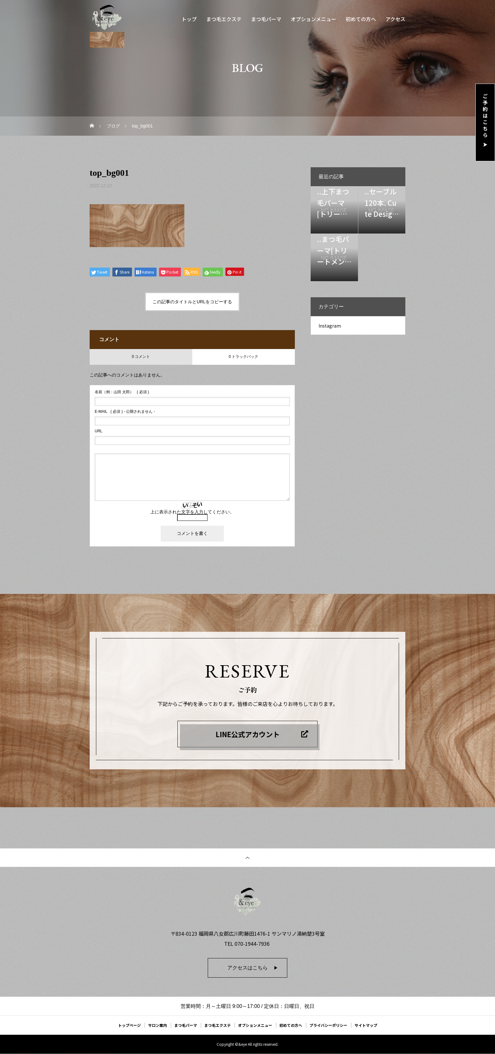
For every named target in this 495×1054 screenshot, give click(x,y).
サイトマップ (366, 1025)
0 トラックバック (243, 356)
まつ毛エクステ (224, 19)
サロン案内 (157, 1025)
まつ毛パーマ (266, 19)
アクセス (395, 19)
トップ (189, 19)
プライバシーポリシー (328, 1025)
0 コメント (141, 356)
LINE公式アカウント (248, 734)
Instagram (330, 326)
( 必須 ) (122, 392)
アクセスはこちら (247, 967)
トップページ (129, 1025)
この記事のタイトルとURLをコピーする (192, 301)
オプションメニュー (313, 19)
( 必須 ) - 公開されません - (125, 411)
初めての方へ (361, 19)
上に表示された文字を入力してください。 (192, 511)
